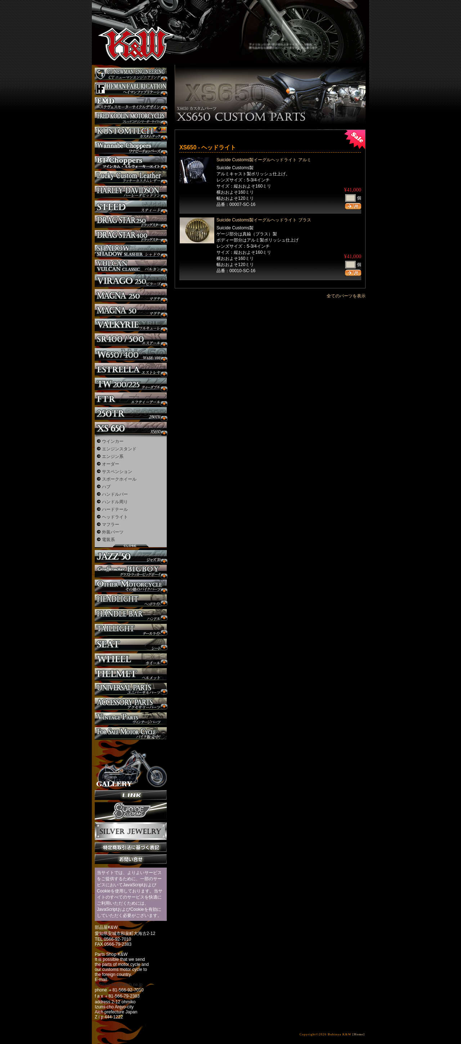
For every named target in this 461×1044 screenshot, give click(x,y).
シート (131, 645)
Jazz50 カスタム (131, 556)
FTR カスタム (131, 398)
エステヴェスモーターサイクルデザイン (131, 103)
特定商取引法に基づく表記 (131, 847)
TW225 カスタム (131, 384)
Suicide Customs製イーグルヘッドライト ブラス (263, 219)
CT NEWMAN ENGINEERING (131, 74)
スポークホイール (119, 479)
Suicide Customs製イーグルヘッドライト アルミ (263, 159)
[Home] (359, 1034)
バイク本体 (131, 733)
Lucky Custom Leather (131, 177)
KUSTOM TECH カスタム (131, 133)
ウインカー (113, 441)
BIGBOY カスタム (131, 571)
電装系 (108, 539)
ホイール (131, 659)
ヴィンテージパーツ (131, 718)
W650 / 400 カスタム (131, 354)
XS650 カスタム (131, 428)
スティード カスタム (131, 207)
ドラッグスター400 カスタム (131, 236)
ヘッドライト (115, 516)
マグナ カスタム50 (131, 310)
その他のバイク (131, 586)
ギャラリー (131, 765)
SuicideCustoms (131, 811)
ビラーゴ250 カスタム (131, 280)
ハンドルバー (115, 494)
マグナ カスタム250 (131, 295)
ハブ (106, 486)
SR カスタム (131, 339)
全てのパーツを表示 (346, 295)
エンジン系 (113, 456)
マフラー (110, 524)
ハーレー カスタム (131, 192)
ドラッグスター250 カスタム (131, 221)
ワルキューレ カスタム (131, 325)
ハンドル (131, 615)
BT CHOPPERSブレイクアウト (131, 162)
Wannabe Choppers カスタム (131, 147)
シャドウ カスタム (131, 251)
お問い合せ (131, 859)
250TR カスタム (131, 413)
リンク (131, 795)
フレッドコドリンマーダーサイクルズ (131, 118)
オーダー (110, 464)
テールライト (131, 630)
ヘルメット (131, 674)
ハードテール (115, 509)
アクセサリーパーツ (131, 704)
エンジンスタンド (119, 448)
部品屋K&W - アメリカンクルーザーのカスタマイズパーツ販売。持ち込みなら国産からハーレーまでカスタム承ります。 (129, 25)
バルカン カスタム (131, 266)
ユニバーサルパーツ (131, 689)
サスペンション (117, 471)
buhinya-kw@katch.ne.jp (119, 984)
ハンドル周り (115, 501)
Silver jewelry (131, 831)
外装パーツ (113, 532)
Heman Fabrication (131, 88)
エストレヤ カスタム (131, 369)
